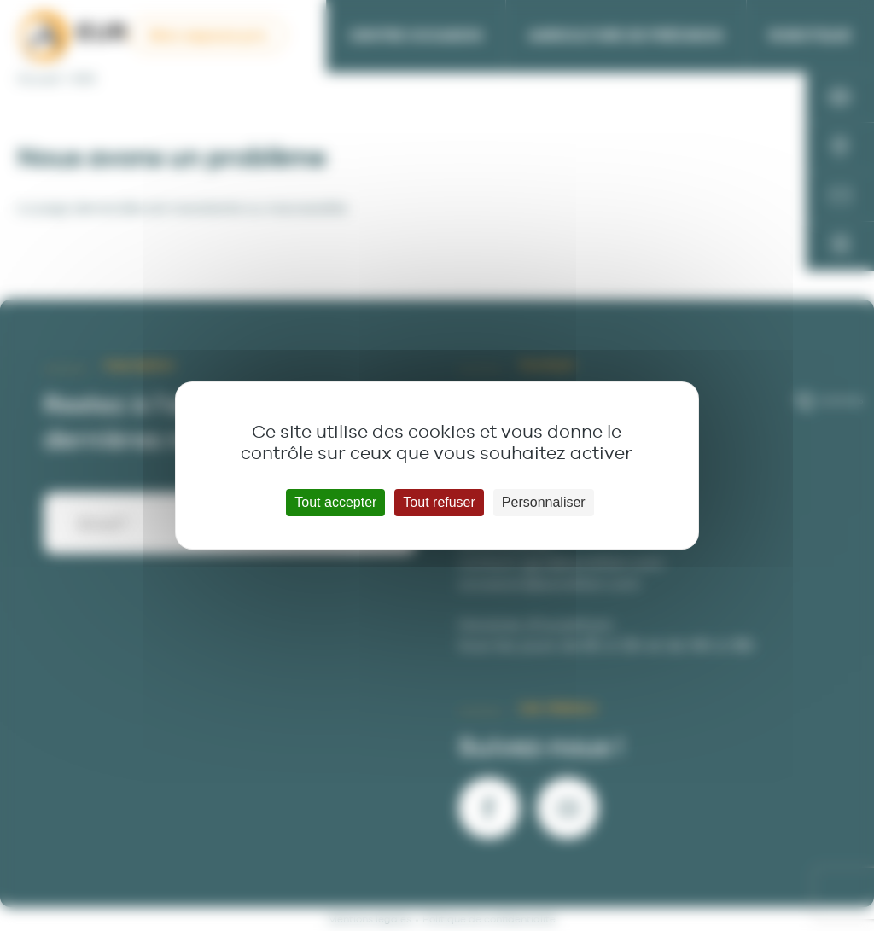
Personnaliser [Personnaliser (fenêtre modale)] (544, 502)
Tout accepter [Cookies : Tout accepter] (335, 502)
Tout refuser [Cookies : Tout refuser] (439, 502)
